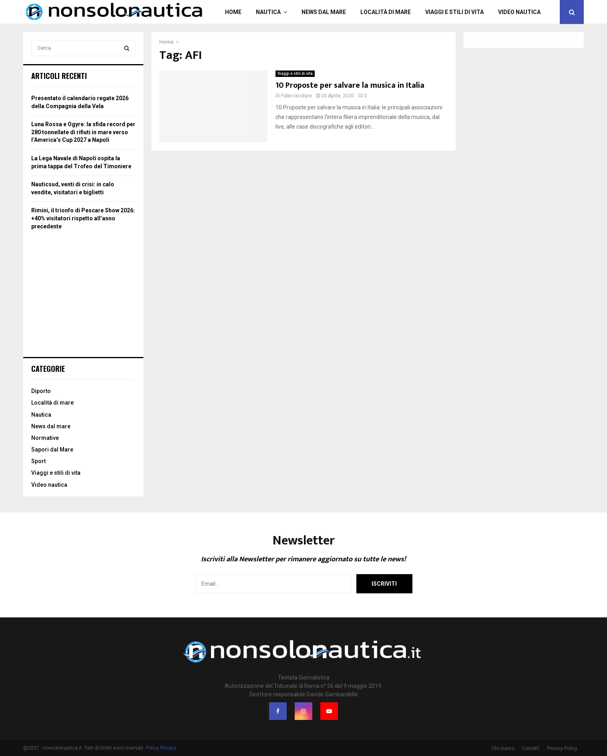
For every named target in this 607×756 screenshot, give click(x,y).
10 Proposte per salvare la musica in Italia (350, 85)
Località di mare (385, 12)
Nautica (268, 12)
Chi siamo (503, 748)
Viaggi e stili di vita (454, 12)
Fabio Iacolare (296, 96)
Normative (45, 438)
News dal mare (323, 12)
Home (233, 12)
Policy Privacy (161, 748)
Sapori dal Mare (52, 449)
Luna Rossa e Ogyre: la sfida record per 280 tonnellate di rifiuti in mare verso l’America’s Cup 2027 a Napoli (83, 132)
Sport (38, 461)
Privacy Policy (562, 748)
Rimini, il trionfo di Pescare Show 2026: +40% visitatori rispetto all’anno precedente (83, 218)
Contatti (530, 748)
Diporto (41, 391)
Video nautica (519, 12)
